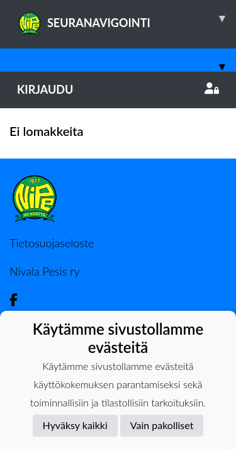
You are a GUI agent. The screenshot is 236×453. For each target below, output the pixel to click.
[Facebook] (18, 299)
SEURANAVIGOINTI (126, 18)
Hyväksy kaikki (75, 425)
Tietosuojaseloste (51, 243)
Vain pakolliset (162, 425)
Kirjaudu (118, 89)
